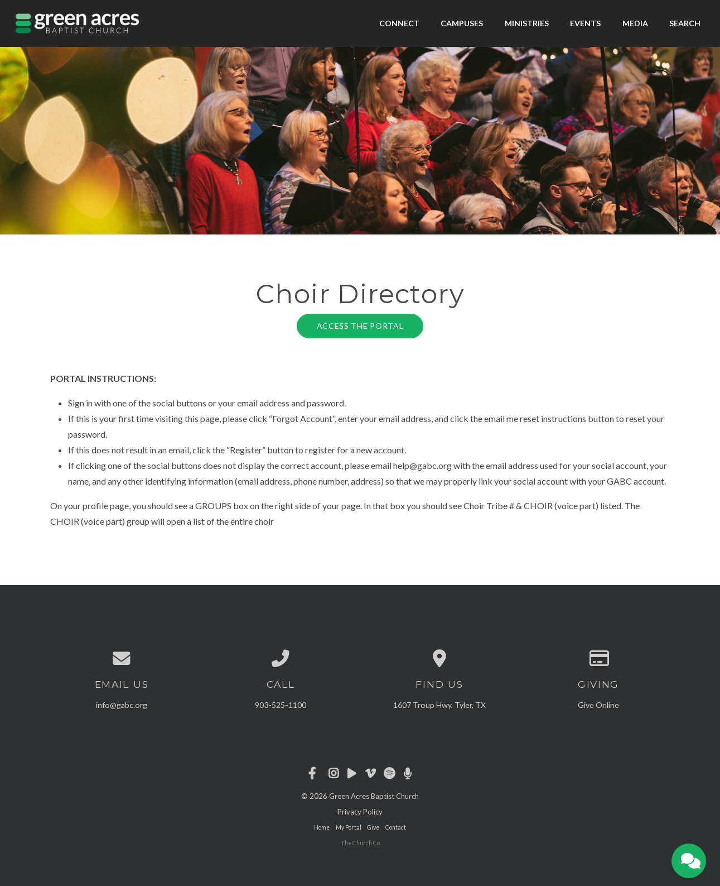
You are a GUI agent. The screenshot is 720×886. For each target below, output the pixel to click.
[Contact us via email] (122, 659)
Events (585, 23)
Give (373, 827)
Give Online (598, 705)
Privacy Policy (360, 811)
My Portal (348, 827)
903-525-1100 (280, 705)
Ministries (527, 23)
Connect (399, 23)
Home (322, 827)
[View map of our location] (439, 659)
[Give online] (598, 659)
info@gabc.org (121, 705)
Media (635, 23)
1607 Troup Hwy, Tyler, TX (439, 705)
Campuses (462, 23)
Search (684, 23)
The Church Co (360, 843)
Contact (395, 827)
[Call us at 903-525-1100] (280, 659)
